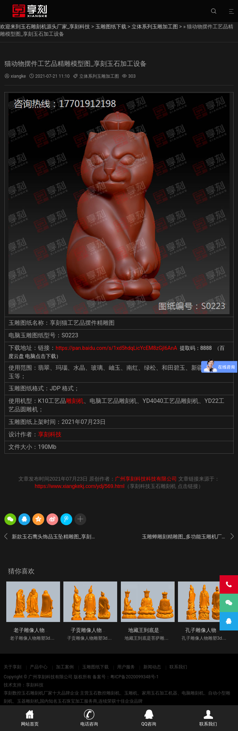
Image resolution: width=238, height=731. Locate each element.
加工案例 (65, 667)
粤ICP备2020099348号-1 (134, 676)
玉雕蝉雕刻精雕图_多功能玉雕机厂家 (188, 536)
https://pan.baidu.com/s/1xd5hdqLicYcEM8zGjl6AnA (117, 348)
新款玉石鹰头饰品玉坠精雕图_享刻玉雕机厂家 (50, 536)
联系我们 (178, 667)
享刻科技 (50, 434)
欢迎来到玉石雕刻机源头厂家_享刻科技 (45, 26)
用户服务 (126, 667)
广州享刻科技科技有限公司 (146, 479)
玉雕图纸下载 (110, 26)
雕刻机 (75, 400)
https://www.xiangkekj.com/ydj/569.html (80, 486)
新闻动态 (152, 667)
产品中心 (39, 667)
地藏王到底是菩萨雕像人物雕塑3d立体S (174, 630)
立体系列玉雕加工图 (155, 26)
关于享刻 (12, 667)
